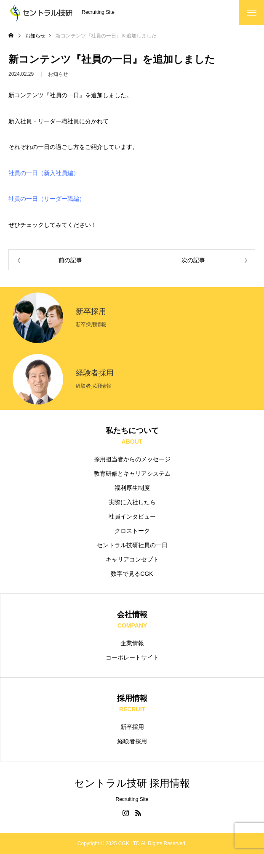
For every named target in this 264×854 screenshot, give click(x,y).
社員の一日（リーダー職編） (46, 198)
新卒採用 (132, 727)
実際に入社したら (132, 502)
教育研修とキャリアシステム (132, 473)
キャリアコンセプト (132, 559)
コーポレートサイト (132, 657)
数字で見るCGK (132, 574)
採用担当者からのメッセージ (132, 459)
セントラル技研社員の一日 (132, 545)
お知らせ (58, 76)
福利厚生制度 (132, 488)
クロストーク (132, 531)
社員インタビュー (132, 516)
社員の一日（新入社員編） (43, 173)
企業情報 (132, 643)
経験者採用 (132, 741)
